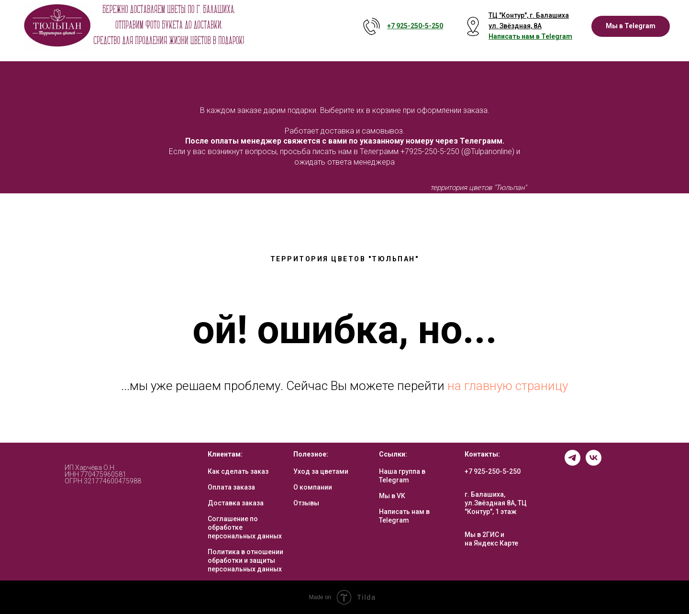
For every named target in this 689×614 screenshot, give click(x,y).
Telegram (556, 36)
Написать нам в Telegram (404, 516)
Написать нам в (515, 36)
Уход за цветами (320, 471)
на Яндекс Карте (491, 543)
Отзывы (306, 503)
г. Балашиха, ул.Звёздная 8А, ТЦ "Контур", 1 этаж (496, 503)
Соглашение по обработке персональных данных (245, 527)
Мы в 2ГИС (482, 534)
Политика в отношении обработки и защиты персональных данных (245, 560)
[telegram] (572, 463)
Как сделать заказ (238, 471)
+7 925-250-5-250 (493, 471)
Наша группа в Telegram (402, 476)
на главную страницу (507, 386)
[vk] (593, 463)
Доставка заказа (236, 503)
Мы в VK (392, 496)
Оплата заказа (231, 487)
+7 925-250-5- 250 (415, 26)
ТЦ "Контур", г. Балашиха (529, 15)
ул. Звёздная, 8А (515, 26)
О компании (312, 487)
